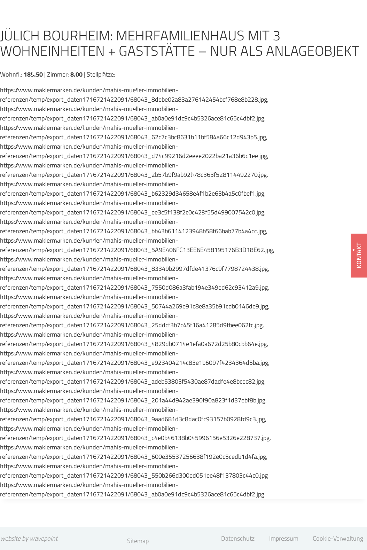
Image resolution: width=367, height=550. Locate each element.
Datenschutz (238, 538)
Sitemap (138, 540)
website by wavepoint (28, 538)
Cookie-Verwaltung (338, 538)
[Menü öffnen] (342, 26)
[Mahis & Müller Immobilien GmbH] (59, 16)
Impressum (283, 538)
